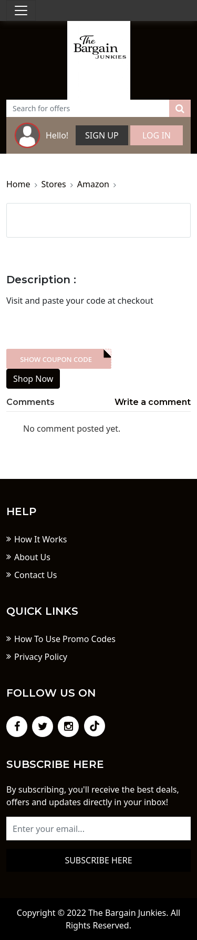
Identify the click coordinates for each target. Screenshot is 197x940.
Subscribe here (98, 860)
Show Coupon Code (56, 359)
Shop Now (33, 378)
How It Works (40, 539)
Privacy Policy (40, 657)
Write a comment (153, 402)
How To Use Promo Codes (65, 639)
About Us (32, 557)
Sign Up (102, 135)
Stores (54, 184)
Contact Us (35, 575)
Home (18, 184)
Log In (156, 135)
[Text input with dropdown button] (88, 108)
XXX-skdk (58, 359)
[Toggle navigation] (21, 10)
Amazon (93, 184)
